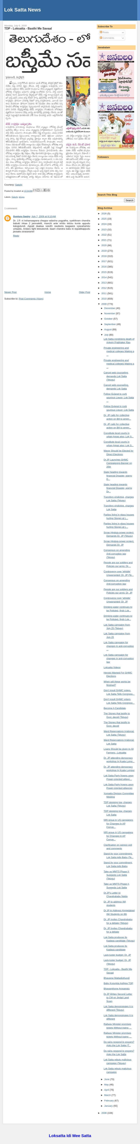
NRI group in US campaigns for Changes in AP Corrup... (118, 823)
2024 (104, 224)
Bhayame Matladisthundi (117, 978)
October (108, 318)
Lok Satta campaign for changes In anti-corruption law (119, 658)
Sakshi (18, 184)
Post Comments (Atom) (31, 298)
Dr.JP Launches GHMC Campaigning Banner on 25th (118, 463)
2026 (104, 213)
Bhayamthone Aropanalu (117, 988)
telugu (21, 197)
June (107, 1079)
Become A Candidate (115, 708)
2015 (104, 272)
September (110, 324)
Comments (107, 38)
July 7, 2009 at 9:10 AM (43, 216)
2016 (104, 266)
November (110, 313)
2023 (104, 229)
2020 (104, 245)
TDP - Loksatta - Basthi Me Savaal (28, 28)
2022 (104, 234)
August (108, 329)
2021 (104, 240)
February (109, 1100)
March (108, 1095)
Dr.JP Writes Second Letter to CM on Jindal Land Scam (118, 998)
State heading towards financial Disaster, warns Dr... (118, 488)
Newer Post (10, 292)
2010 (104, 298)
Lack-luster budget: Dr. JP (117, 955)
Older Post (84, 292)
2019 (104, 250)
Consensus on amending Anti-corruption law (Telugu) (117, 554)
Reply (16, 235)
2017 (104, 261)
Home (48, 292)
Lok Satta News (22, 10)
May (106, 1084)
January (108, 1105)
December (110, 308)
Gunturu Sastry (21, 216)
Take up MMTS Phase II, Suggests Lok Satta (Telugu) (117, 875)
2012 (104, 288)
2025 (104, 218)
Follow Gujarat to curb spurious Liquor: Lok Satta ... (119, 397)
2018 (104, 256)
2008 (104, 1113)
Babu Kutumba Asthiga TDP (118, 983)
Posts (104, 32)
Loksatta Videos (112, 667)
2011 (104, 293)
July (106, 334)
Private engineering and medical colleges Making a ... (119, 351)
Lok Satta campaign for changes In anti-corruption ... (119, 646)
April (107, 1089)
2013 (104, 282)
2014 (104, 277)
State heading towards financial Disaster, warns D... (118, 476)
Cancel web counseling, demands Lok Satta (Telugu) (116, 376)
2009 (104, 304)
